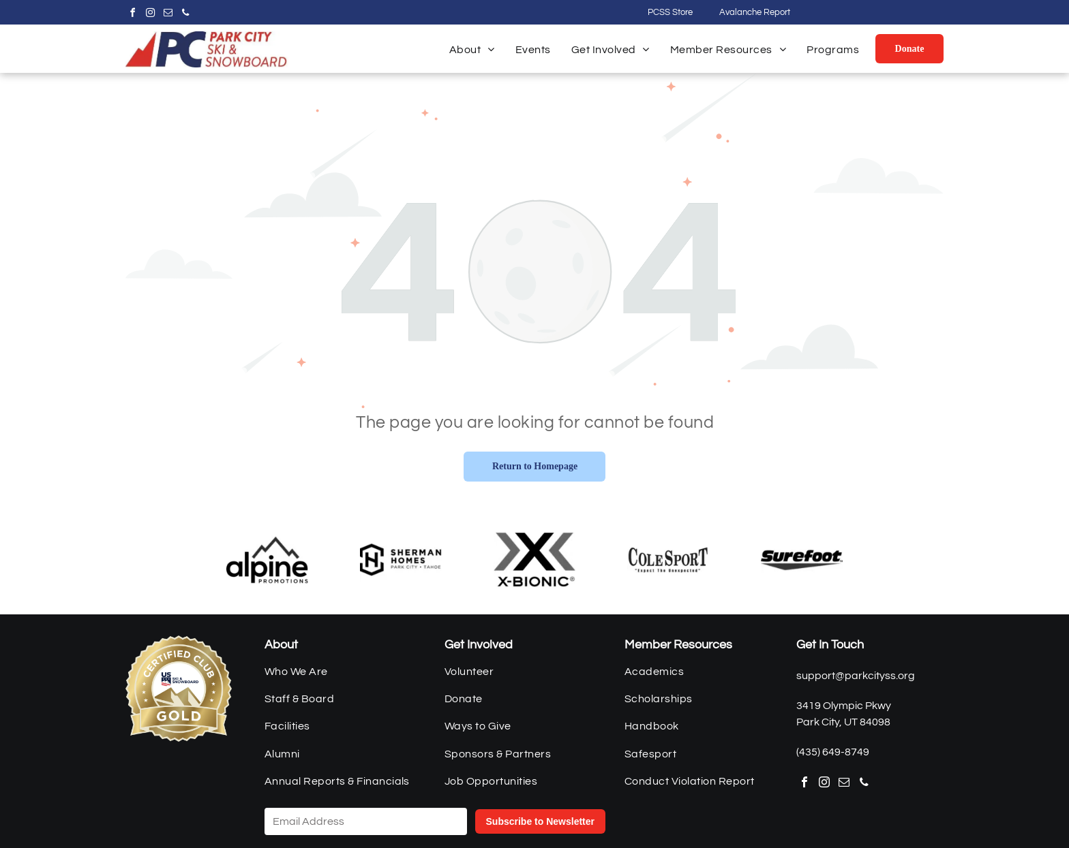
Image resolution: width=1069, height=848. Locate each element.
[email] (168, 14)
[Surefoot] (802, 560)
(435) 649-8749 (832, 752)
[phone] (185, 14)
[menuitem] (472, 49)
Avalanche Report (754, 12)
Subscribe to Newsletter (540, 821)
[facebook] (132, 14)
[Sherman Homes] (401, 560)
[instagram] (150, 14)
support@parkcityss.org (855, 675)
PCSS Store (670, 12)
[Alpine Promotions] (267, 560)
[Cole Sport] (668, 560)
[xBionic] (534, 560)
